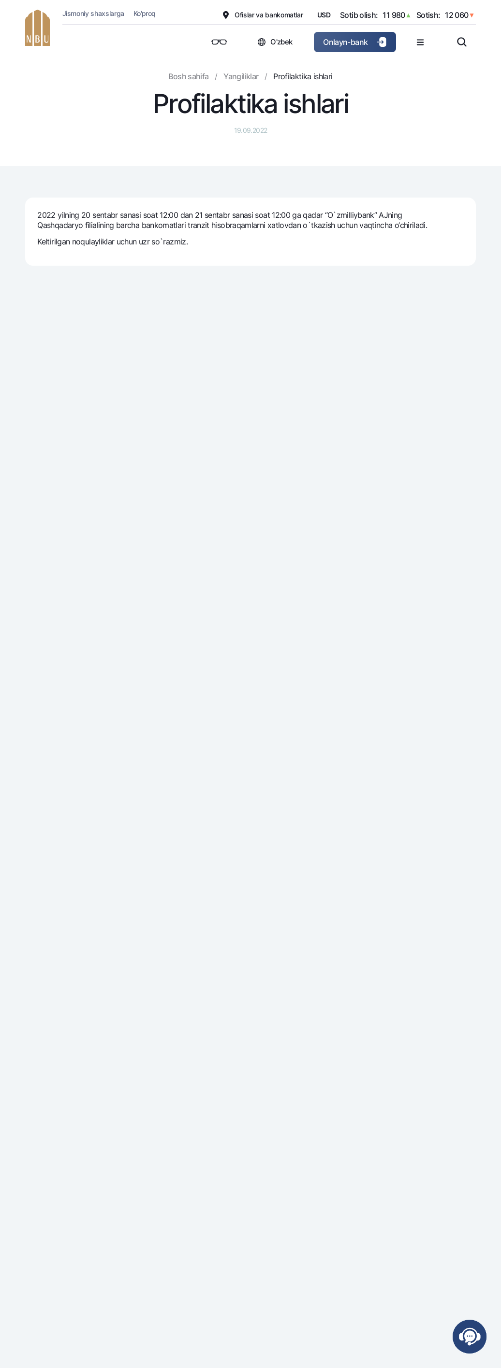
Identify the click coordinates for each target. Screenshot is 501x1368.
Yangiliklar (240, 76)
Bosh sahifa (188, 76)
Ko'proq (144, 13)
